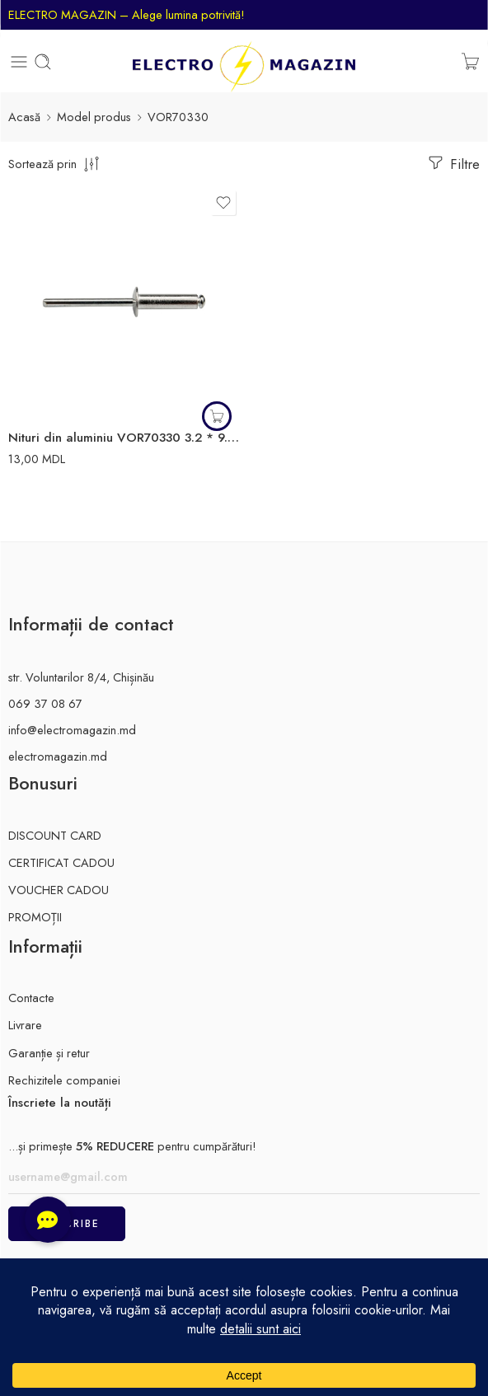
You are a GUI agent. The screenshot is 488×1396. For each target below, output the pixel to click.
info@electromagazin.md (72, 729)
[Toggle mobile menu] (19, 62)
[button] (217, 416)
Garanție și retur (49, 1052)
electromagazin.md (57, 756)
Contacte (31, 997)
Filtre (452, 163)
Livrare (25, 1024)
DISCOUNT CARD (54, 835)
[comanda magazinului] (55, 163)
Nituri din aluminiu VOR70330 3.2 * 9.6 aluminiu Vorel (124, 438)
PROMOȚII (35, 916)
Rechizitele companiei (64, 1080)
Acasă (24, 116)
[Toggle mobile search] (43, 62)
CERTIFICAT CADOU (61, 862)
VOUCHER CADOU (58, 889)
